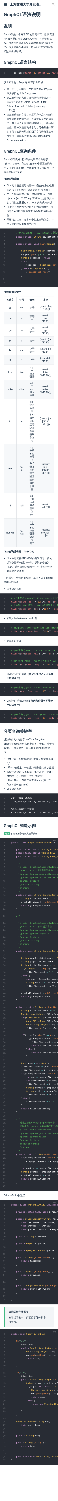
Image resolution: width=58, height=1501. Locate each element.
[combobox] (53, 4)
